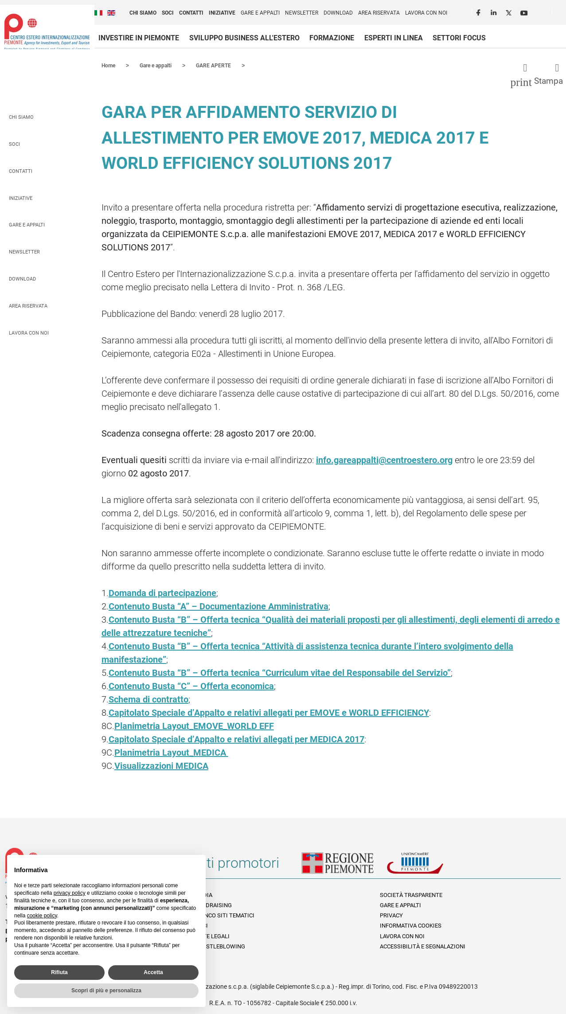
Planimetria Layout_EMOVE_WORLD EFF (194, 725)
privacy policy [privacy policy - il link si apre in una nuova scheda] (70, 893)
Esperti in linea (393, 38)
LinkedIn (494, 11)
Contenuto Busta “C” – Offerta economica (191, 685)
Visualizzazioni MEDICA (161, 765)
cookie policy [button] (42, 916)
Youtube (524, 11)
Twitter (509, 11)
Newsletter (301, 13)
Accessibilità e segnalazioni (422, 946)
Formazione (331, 38)
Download (338, 13)
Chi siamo (142, 13)
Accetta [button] (153, 972)
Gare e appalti (260, 13)
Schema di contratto (148, 699)
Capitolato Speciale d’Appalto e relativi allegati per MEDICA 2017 (236, 738)
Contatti (191, 13)
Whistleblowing (220, 946)
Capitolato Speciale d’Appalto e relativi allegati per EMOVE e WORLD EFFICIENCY (269, 712)
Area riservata (379, 13)
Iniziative (222, 13)
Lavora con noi (426, 13)
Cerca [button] (562, 13)
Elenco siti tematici (224, 915)
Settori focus (459, 38)
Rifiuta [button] (59, 972)
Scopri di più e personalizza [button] (106, 990)
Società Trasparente (411, 894)
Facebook (479, 11)
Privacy (391, 915)
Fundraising (213, 904)
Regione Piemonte (343, 866)
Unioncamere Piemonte (427, 866)
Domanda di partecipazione (162, 592)
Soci (168, 13)
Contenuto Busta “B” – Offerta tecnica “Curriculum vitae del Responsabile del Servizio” (280, 672)
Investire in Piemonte (138, 38)
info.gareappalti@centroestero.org (384, 459)
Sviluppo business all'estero (244, 38)
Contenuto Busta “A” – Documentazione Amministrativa (218, 606)
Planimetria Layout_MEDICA (171, 752)
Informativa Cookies (410, 925)
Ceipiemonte (47, 31)
